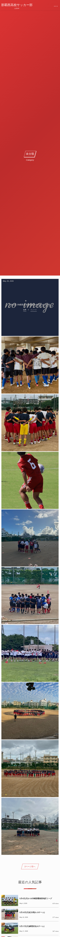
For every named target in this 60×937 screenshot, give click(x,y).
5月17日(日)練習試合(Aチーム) (31, 926)
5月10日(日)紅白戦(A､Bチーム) (32, 912)
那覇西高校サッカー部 (17, 5)
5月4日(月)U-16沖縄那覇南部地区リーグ (35, 898)
